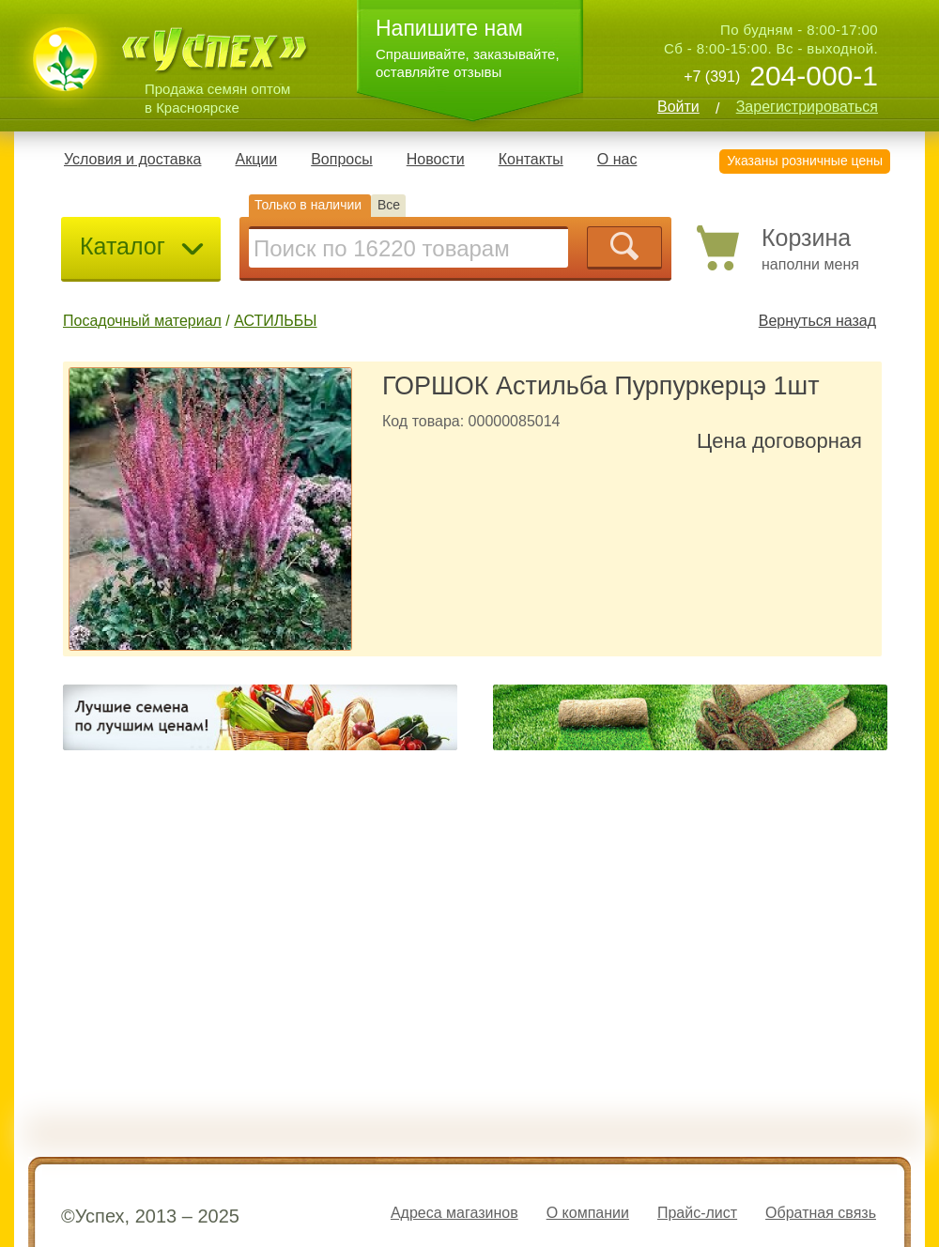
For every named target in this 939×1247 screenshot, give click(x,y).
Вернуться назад (817, 321)
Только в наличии (308, 204)
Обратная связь (820, 1213)
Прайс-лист (697, 1213)
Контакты (531, 159)
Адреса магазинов (454, 1213)
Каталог (143, 246)
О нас (617, 159)
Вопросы (342, 159)
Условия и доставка (132, 159)
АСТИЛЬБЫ (275, 321)
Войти (678, 107)
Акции (256, 159)
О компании (587, 1213)
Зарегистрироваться (807, 107)
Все (388, 204)
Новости (436, 159)
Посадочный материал (142, 321)
